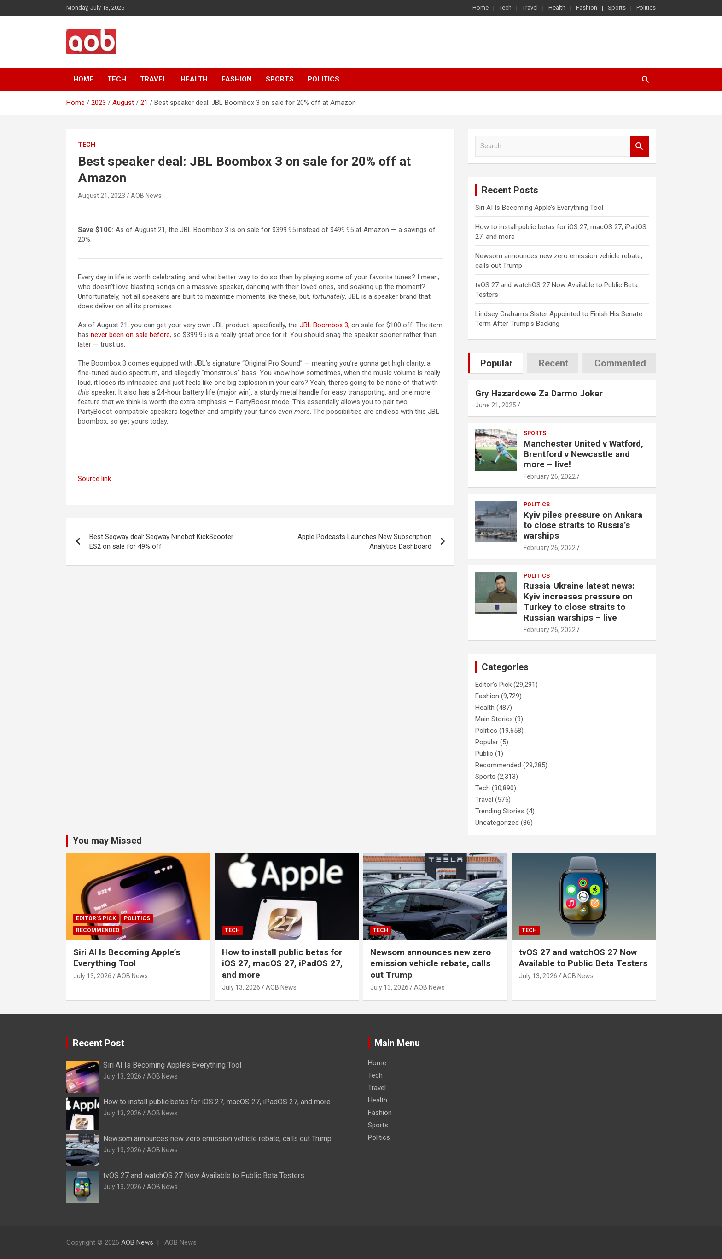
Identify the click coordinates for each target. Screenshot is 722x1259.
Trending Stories (499, 811)
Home (480, 7)
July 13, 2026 (92, 976)
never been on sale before (130, 335)
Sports (617, 7)
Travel (530, 7)
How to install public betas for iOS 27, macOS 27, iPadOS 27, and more (282, 963)
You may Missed (107, 840)
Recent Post (98, 1043)
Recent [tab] (553, 363)
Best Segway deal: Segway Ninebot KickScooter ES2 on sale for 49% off (161, 542)
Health (556, 7)
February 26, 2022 (550, 476)
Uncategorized (497, 822)
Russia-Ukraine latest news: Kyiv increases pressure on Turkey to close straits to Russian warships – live (579, 601)
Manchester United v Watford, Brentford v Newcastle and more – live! (583, 454)
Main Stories (494, 719)
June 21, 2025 (495, 405)
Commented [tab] (620, 363)
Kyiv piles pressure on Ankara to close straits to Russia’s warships (583, 525)
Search (639, 146)
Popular (486, 742)
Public (484, 753)
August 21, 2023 (101, 195)
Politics (646, 7)
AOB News (146, 195)
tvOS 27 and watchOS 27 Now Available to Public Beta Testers (583, 958)
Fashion (586, 7)
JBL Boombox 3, (324, 325)
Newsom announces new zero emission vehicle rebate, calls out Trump (430, 963)
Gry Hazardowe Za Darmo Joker (539, 393)
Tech (505, 7)
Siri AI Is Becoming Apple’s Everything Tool (539, 207)
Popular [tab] (496, 363)
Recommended (498, 765)
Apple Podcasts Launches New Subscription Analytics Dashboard (364, 542)
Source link (94, 479)
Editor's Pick (493, 684)
